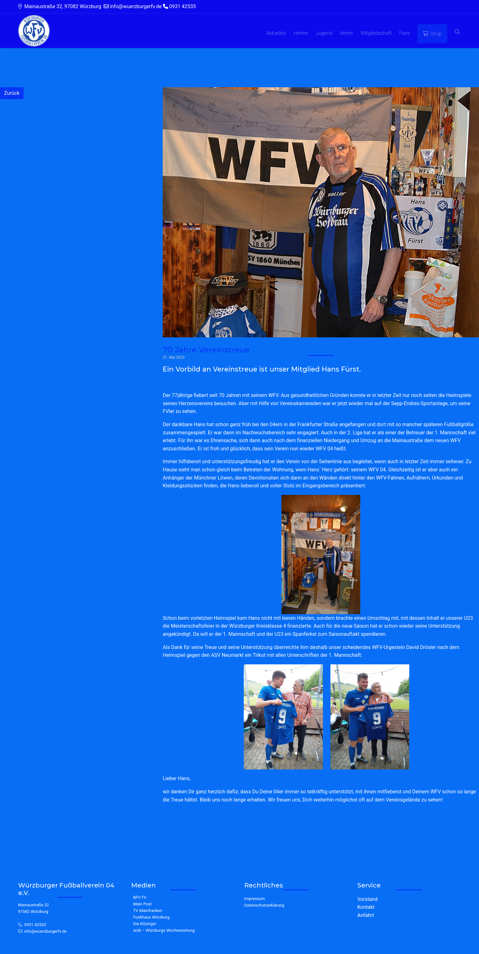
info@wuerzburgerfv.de (45, 931)
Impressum (254, 898)
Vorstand (367, 899)
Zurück (11, 93)
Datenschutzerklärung (264, 905)
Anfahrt (365, 915)
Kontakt (366, 907)
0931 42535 (35, 924)
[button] (457, 32)
